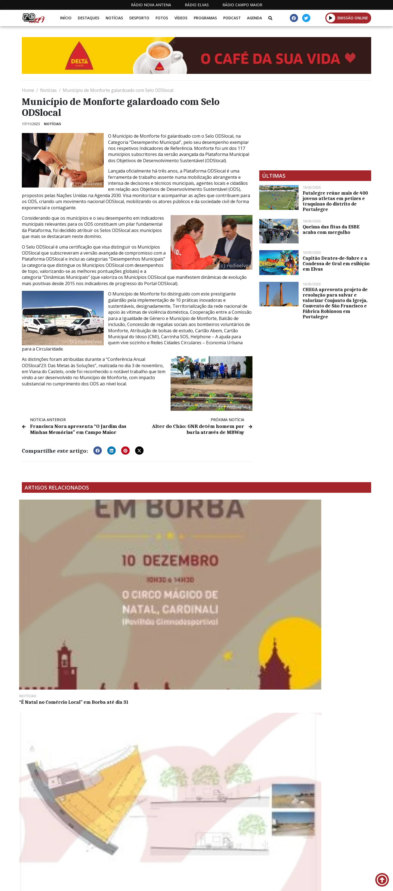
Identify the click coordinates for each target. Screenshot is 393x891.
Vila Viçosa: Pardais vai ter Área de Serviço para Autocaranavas (150, 565)
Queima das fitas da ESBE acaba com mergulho (331, 229)
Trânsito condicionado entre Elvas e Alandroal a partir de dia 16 (63, 650)
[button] (331, 17)
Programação (232, 854)
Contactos (269, 854)
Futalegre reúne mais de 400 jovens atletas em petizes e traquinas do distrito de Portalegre (335, 201)
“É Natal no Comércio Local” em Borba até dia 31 (57, 565)
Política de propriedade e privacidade (331, 854)
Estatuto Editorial (186, 854)
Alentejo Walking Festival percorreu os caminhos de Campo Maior (327, 568)
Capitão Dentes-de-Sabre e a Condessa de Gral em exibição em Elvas (336, 263)
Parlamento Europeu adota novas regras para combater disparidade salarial (239, 568)
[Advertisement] (315, 125)
